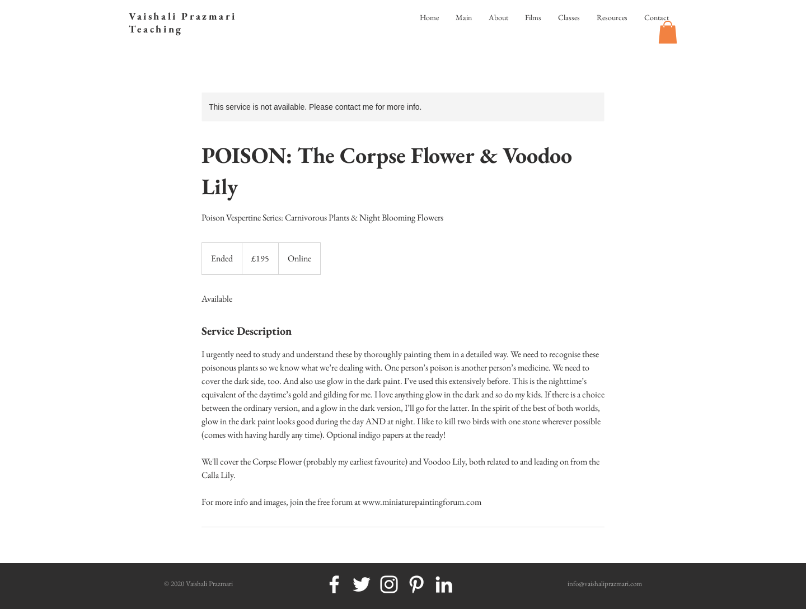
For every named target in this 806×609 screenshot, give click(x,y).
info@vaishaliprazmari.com (605, 583)
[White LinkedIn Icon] (444, 584)
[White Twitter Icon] (361, 584)
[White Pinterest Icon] (416, 584)
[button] (667, 32)
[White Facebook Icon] (334, 584)
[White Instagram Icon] (389, 584)
